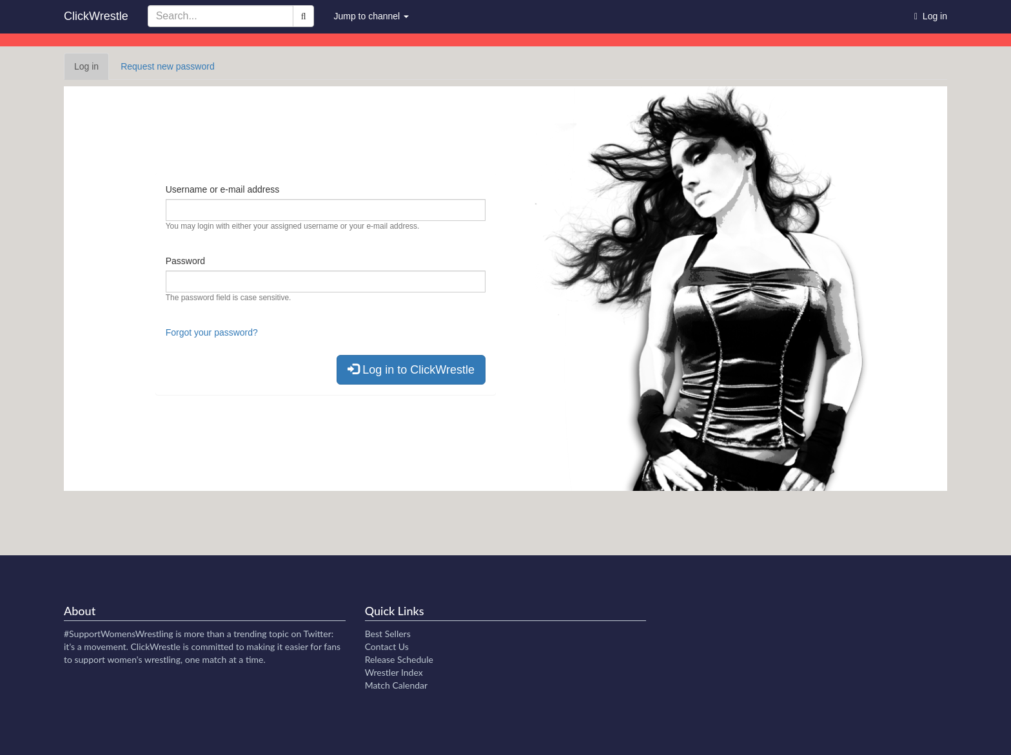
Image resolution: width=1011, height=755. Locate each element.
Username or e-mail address (223, 189)
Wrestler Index (394, 672)
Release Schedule (399, 659)
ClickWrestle (96, 16)
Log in (91, 70)
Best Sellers (388, 633)
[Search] (304, 16)
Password (185, 261)
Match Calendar (396, 685)
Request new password (168, 66)
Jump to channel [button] (371, 16)
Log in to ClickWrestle (411, 369)
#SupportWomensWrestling (118, 633)
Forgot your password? (212, 332)
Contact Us (387, 646)
